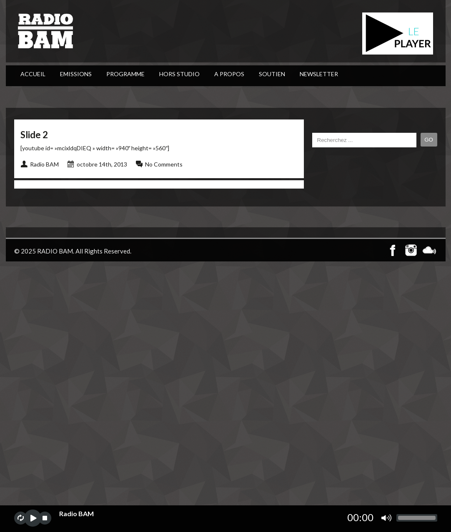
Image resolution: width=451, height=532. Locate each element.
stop (44, 518)
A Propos (229, 73)
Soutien (272, 73)
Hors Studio (179, 73)
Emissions (76, 73)
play (32, 518)
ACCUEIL (32, 73)
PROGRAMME (125, 73)
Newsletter (319, 73)
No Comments (164, 164)
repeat (20, 518)
